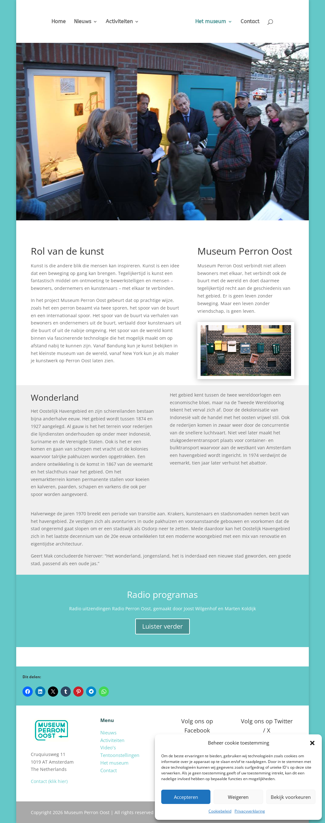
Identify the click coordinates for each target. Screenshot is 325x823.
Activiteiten (114, 21)
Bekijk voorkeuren (291, 797)
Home (54, 21)
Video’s (108, 747)
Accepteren (186, 797)
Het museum (215, 21)
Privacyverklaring (250, 811)
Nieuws (77, 21)
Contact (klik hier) (49, 781)
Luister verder (162, 626)
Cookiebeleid (220, 811)
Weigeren (238, 797)
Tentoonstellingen (119, 755)
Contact (255, 21)
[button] (312, 743)
